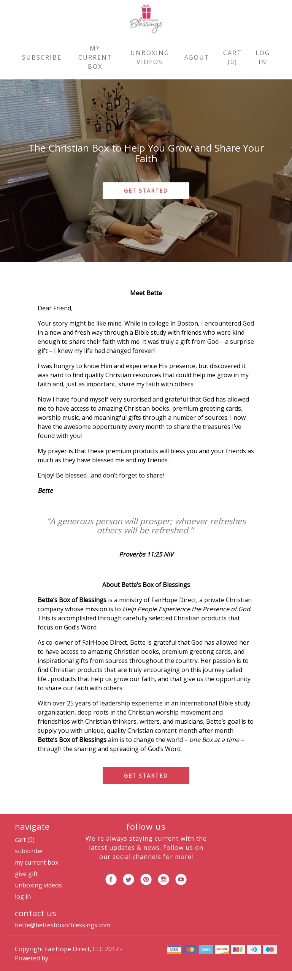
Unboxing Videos (149, 57)
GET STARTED (146, 190)
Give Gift (26, 874)
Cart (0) (232, 57)
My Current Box (95, 57)
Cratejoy (62, 958)
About (196, 57)
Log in (263, 57)
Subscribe (42, 57)
